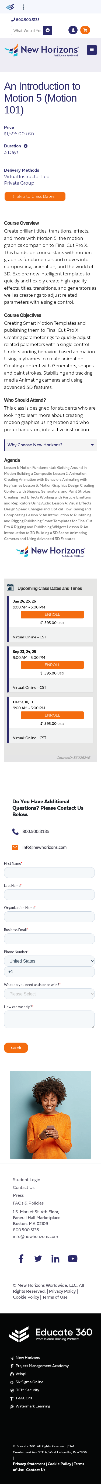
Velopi (17, 1374)
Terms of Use (55, 1297)
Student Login (26, 1180)
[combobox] (27, 30)
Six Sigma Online (26, 1382)
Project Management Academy (39, 1366)
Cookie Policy (26, 1297)
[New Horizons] (41, 49)
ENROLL (52, 615)
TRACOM (20, 1398)
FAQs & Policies (28, 1203)
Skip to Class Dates (33, 197)
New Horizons (24, 1358)
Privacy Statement (29, 1464)
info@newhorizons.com (35, 1237)
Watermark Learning (29, 1407)
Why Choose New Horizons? (35, 445)
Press (18, 1196)
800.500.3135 (25, 20)
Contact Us (23, 1188)
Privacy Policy (62, 1291)
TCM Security (24, 1390)
